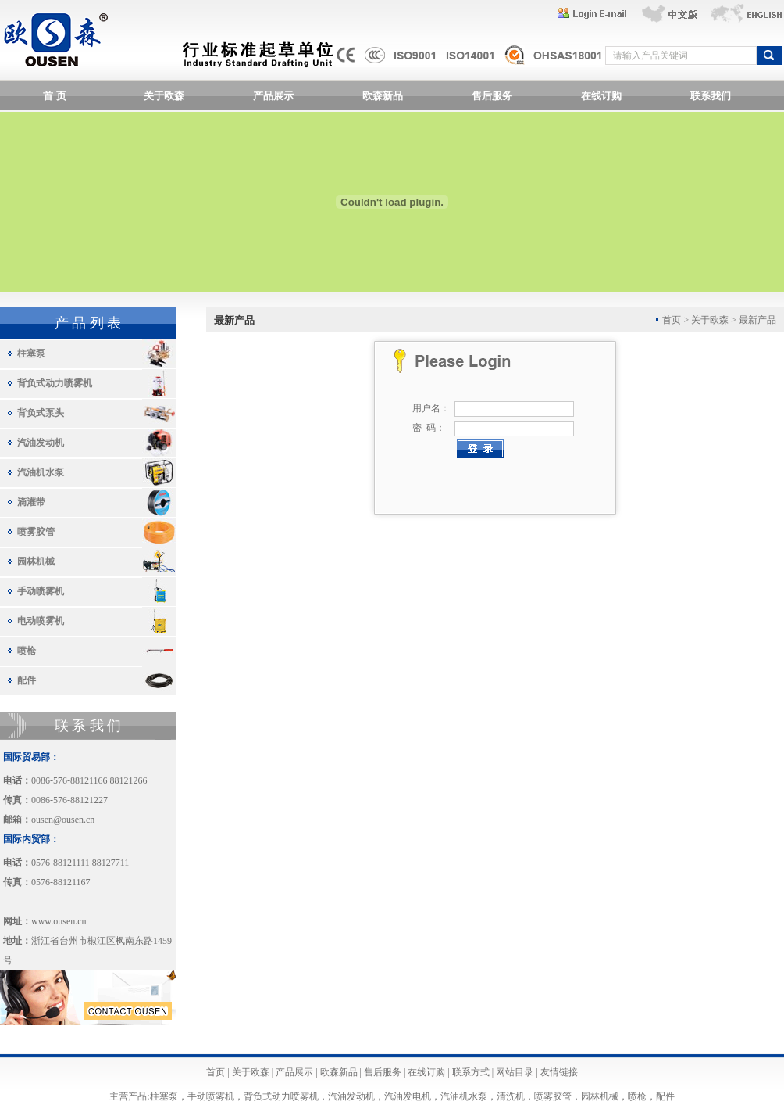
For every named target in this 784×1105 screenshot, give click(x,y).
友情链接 (559, 1072)
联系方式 (471, 1072)
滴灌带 (31, 502)
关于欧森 (164, 96)
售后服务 (492, 96)
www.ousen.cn (59, 921)
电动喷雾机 (40, 620)
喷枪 (26, 650)
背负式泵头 (40, 412)
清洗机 (511, 1096)
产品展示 (273, 96)
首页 (215, 1072)
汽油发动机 (40, 442)
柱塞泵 (31, 353)
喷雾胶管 (36, 531)
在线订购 (601, 96)
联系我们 (710, 96)
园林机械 (36, 561)
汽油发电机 (407, 1096)
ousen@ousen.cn (62, 819)
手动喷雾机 (40, 591)
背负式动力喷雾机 (54, 383)
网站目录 (514, 1072)
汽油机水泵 (40, 472)
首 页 (54, 96)
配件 (26, 680)
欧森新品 (382, 96)
